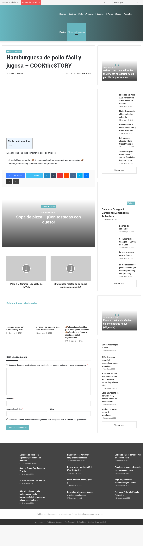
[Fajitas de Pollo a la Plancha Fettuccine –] (105, 496)
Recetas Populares (76, 32)
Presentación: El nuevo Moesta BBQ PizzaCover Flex (127, 127)
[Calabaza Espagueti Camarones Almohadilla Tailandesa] (119, 196)
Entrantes (100, 14)
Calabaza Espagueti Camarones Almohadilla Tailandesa (115, 213)
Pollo (80, 14)
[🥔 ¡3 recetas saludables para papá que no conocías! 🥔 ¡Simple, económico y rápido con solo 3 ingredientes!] (78, 317)
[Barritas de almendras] (109, 230)
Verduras (89, 14)
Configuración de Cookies (75, 522)
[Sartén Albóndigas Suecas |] (129, 348)
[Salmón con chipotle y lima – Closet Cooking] (109, 142)
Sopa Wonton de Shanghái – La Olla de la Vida (127, 242)
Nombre (10, 399)
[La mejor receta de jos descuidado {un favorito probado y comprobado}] (109, 268)
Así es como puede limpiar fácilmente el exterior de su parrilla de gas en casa (118, 74)
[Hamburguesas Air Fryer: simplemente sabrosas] (57, 458)
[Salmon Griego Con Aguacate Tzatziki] (9, 472)
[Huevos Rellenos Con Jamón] (9, 483)
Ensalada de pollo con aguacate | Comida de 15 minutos (30, 458)
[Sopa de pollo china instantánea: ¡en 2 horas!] (105, 483)
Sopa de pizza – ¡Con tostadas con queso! (48, 219)
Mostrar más (119, 170)
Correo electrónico (14, 409)
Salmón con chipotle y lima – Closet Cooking (126, 141)
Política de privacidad (97, 522)
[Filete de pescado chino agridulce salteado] (109, 115)
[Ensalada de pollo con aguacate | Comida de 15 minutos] (9, 458)
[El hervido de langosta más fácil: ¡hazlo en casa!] (48, 317)
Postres (62, 32)
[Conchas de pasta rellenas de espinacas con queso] (105, 471)
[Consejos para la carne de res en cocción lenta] (105, 458)
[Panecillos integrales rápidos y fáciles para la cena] (57, 496)
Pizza (118, 14)
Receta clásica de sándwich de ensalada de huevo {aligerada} (118, 324)
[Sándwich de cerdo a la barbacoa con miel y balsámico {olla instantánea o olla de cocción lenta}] (9, 495)
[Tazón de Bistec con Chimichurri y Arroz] (19, 317)
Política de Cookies (54, 522)
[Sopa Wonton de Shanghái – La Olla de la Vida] (109, 242)
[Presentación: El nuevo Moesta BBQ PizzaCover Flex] (109, 127)
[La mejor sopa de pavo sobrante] (109, 256)
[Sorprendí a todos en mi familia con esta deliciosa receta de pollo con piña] (129, 377)
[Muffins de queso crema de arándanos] (129, 413)
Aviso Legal (39, 522)
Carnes (62, 14)
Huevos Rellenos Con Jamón (32, 481)
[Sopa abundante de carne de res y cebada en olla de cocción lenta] (129, 396)
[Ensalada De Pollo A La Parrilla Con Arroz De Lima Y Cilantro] (109, 98)
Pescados (127, 14)
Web (52, 409)
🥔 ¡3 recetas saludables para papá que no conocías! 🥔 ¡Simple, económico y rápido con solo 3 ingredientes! (77, 332)
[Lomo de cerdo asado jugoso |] (57, 483)
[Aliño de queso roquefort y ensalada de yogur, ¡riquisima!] (129, 361)
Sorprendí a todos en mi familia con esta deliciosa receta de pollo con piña (110, 379)
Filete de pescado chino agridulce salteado (127, 114)
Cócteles (72, 14)
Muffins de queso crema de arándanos (109, 412)
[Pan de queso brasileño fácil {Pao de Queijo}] (57, 471)
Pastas (109, 14)
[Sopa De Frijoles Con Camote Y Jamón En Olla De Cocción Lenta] (109, 155)
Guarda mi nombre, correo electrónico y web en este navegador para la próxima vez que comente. (48, 420)
